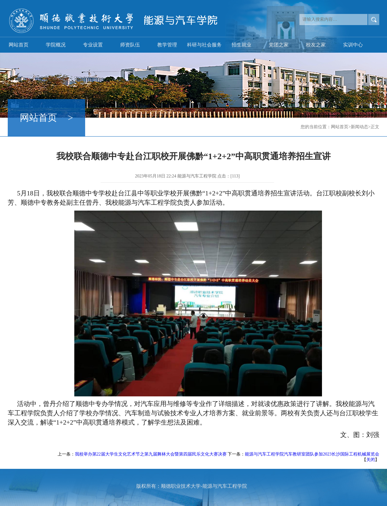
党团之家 (279, 44)
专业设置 (93, 44)
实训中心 (353, 44)
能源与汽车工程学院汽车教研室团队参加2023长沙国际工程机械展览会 (312, 454)
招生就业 (241, 44)
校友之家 (316, 44)
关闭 (370, 459)
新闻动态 (359, 126)
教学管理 (167, 44)
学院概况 (56, 44)
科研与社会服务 (204, 44)
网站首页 (18, 44)
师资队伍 (130, 44)
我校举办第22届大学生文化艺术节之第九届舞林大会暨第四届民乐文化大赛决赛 (151, 454)
